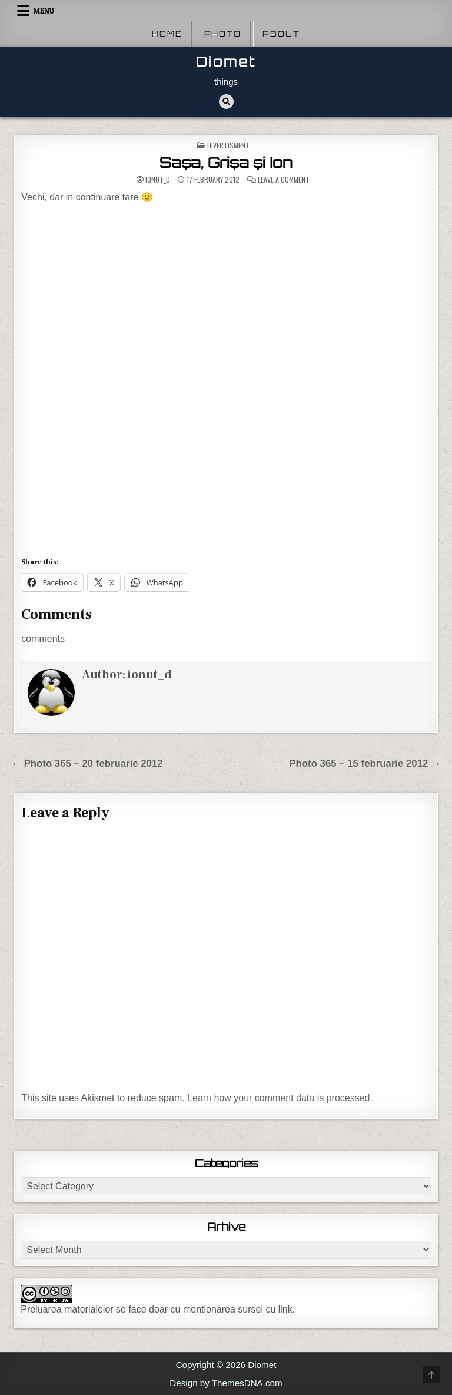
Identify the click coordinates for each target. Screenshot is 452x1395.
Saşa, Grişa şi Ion (226, 162)
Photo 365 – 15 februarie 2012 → (364, 763)
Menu (43, 10)
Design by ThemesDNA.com (226, 1383)
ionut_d (157, 179)
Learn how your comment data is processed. (280, 1098)
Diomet (226, 61)
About (281, 33)
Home (167, 33)
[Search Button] (226, 101)
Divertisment (228, 145)
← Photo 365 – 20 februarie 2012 (86, 763)
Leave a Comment (284, 179)
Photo (222, 33)
